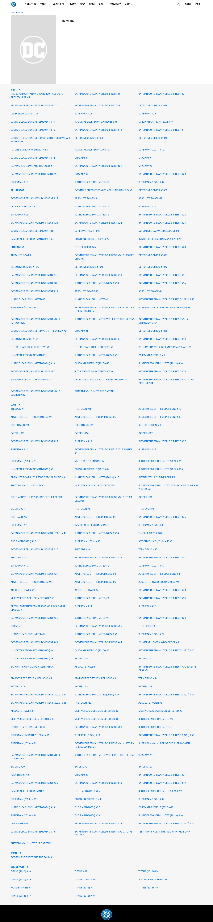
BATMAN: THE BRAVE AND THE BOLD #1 (32, 166)
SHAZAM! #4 (81, 157)
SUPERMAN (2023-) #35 (87, 541)
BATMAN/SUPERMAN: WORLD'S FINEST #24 (98, 222)
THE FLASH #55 (146, 626)
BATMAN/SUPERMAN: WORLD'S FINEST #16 (162, 283)
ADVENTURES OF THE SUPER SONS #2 (31, 417)
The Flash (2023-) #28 (150, 533)
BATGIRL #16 (82, 433)
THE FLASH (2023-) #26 (87, 791)
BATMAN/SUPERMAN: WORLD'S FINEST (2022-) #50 (166, 299)
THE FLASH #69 (19, 823)
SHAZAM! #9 (81, 774)
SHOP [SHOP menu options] (101, 4)
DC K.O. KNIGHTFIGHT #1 (151, 355)
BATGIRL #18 (82, 658)
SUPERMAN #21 (147, 206)
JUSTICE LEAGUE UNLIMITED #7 (28, 634)
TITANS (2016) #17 (21, 895)
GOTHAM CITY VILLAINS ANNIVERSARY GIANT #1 (164, 347)
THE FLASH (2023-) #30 (23, 541)
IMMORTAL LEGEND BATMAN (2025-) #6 (159, 239)
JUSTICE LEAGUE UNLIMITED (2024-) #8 (32, 231)
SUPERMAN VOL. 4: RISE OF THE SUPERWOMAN (164, 307)
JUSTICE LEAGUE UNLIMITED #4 (92, 299)
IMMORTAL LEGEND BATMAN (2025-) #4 (32, 239)
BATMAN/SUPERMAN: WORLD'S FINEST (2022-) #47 (166, 694)
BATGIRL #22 (145, 658)
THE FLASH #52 (83, 702)
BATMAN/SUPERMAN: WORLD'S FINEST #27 (34, 198)
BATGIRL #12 (145, 497)
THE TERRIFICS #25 (85, 247)
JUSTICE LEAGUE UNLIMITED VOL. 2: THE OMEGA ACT (39, 330)
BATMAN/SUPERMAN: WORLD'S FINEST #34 (34, 441)
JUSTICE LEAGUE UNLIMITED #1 (92, 206)
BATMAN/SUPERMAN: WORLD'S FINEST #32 (162, 557)
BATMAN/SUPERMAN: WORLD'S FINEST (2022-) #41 (38, 694)
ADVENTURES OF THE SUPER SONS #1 (31, 678)
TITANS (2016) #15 (148, 887)
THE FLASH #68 (83, 408)
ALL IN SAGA (17, 190)
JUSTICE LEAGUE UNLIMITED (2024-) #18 (33, 831)
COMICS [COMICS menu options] (43, 4)
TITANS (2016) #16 (21, 871)
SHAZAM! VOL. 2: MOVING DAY (27, 485)
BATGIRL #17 (145, 433)
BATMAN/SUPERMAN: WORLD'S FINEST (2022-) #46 (166, 650)
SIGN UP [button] (188, 4)
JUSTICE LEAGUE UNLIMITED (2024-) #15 (33, 129)
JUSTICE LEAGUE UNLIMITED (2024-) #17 (97, 477)
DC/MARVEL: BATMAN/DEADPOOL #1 (158, 231)
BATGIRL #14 (82, 686)
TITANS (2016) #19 (21, 879)
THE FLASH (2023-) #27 (87, 807)
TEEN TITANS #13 (20, 425)
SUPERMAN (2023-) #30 (151, 149)
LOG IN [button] (197, 4)
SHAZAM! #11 (146, 755)
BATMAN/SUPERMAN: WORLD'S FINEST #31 (162, 774)
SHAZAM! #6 (145, 166)
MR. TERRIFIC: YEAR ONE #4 (89, 461)
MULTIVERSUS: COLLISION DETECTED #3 (160, 710)
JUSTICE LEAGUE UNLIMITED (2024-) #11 (33, 121)
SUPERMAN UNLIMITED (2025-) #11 (30, 735)
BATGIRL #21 (82, 766)
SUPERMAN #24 (19, 449)
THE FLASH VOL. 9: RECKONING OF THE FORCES (36, 497)
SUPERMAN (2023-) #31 (23, 799)
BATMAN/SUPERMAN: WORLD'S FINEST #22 (162, 214)
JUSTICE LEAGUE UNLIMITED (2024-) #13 (33, 363)
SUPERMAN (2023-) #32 (151, 799)
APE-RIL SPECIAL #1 (149, 425)
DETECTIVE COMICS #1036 (152, 330)
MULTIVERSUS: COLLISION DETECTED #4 (33, 719)
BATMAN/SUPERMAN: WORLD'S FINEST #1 (161, 129)
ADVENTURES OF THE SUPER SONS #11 (96, 573)
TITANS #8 (16, 626)
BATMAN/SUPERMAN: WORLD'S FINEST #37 (162, 441)
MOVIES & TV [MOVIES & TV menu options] (58, 4)
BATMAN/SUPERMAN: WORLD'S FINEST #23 (34, 222)
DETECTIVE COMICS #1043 (25, 267)
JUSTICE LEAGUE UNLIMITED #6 (155, 727)
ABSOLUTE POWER (21, 255)
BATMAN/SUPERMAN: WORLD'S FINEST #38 (98, 727)
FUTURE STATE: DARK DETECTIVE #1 (30, 149)
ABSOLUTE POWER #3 (86, 291)
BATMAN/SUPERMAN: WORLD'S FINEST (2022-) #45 (38, 533)
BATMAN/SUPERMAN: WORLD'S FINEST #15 (34, 275)
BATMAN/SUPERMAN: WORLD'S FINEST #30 (162, 590)
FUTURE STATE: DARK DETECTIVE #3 (94, 347)
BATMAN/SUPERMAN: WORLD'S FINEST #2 (34, 371)
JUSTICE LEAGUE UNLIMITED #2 (92, 182)
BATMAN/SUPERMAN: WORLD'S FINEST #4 (98, 339)
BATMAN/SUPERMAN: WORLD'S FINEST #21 (98, 166)
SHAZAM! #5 (81, 330)
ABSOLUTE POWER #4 (150, 291)
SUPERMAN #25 (147, 113)
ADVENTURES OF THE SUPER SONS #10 (159, 408)
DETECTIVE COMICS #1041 (25, 339)
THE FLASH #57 (83, 508)
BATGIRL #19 (145, 686)
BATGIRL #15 (18, 686)
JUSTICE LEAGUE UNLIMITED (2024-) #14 (33, 157)
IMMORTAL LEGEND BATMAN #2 (92, 149)
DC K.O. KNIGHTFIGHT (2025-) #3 (92, 363)
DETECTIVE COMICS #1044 (25, 113)
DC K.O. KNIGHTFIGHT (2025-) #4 (155, 121)
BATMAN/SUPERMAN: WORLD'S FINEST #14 (162, 339)
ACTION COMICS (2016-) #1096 (155, 541)
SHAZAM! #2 (18, 247)
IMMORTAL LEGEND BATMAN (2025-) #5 (96, 121)
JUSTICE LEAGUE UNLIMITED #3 (28, 299)
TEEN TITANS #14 (147, 678)
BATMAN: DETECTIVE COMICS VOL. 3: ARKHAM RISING (104, 190)
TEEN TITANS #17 (147, 549)
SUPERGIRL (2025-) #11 (87, 735)
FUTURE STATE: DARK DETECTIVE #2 (30, 347)
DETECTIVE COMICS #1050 (152, 190)
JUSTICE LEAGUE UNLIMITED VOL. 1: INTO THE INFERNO (105, 319)
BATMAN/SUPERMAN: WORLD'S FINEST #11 (162, 275)
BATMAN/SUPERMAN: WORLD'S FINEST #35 (162, 517)
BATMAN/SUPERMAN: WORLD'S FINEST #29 (162, 174)
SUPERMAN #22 (19, 214)
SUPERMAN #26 (19, 525)
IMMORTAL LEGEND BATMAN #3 (28, 355)
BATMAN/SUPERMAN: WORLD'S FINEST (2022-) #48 (38, 702)
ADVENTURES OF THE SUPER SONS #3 (95, 678)
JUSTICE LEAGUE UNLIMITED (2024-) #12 (97, 355)
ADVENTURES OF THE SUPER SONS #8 (159, 417)
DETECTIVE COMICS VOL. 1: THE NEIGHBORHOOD (101, 379)
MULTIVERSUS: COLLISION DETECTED (95, 485)
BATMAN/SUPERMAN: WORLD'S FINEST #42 (162, 783)
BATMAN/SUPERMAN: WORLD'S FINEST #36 (34, 618)
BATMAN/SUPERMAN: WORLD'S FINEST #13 (98, 129)
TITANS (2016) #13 (85, 887)
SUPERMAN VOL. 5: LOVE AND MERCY (31, 379)
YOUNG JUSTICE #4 (85, 879)
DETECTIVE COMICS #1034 (152, 105)
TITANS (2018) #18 (85, 895)
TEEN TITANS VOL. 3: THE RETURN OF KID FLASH (164, 831)
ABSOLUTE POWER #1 (86, 198)
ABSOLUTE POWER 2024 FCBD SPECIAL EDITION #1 (39, 477)
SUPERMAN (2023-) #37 (151, 182)
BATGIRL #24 (18, 508)
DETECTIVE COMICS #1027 (152, 255)
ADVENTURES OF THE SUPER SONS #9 (95, 582)
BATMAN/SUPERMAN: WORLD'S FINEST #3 (161, 93)
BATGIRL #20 (18, 766)
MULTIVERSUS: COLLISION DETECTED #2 (96, 710)
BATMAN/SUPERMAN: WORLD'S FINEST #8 (34, 283)
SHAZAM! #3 (81, 174)
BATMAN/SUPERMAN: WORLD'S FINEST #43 (34, 642)
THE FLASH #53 (19, 517)
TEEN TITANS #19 (84, 425)
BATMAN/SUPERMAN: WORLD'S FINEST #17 (34, 291)
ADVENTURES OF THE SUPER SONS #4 (159, 573)
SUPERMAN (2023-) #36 (23, 307)
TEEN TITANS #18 (20, 774)
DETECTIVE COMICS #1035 (89, 138)
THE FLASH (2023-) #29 (87, 815)
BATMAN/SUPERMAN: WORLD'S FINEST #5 (98, 93)
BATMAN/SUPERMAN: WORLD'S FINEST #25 (34, 174)
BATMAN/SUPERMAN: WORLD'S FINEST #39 (34, 783)
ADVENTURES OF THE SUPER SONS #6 (31, 582)
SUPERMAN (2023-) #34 (23, 815)
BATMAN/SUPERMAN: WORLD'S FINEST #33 (162, 598)
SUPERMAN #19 (19, 182)
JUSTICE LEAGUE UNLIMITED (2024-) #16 (160, 363)
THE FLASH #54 (146, 508)
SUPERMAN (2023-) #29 (87, 231)
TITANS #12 (81, 871)
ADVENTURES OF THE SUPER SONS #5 (95, 417)
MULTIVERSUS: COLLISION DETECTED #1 (33, 598)
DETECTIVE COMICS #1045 (89, 267)
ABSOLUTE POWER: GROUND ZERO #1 (158, 582)
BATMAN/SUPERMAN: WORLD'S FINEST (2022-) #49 (166, 823)
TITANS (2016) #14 (148, 871)
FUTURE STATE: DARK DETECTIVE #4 (94, 371)
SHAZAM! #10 (82, 549)
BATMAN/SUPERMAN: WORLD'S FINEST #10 (98, 275)
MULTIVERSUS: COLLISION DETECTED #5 (96, 719)
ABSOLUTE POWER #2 (150, 198)
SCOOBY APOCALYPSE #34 (152, 879)
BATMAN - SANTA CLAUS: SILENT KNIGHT (33, 666)
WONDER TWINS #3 (21, 887)
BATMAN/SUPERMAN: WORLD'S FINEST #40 (98, 783)
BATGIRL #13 (18, 433)
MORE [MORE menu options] (127, 4)
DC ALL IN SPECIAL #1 (23, 206)
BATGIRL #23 (145, 766)
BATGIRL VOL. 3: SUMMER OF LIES (156, 477)
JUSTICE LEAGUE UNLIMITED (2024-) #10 (97, 283)
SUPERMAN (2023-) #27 (23, 461)
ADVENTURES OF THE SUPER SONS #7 (95, 517)
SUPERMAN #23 (83, 113)
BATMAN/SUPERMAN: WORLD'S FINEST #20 (162, 247)
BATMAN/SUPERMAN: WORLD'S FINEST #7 (34, 105)
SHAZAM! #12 (18, 557)
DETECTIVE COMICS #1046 (152, 138)
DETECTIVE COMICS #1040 (152, 267)
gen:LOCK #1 (17, 408)
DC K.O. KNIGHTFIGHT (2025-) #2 (92, 239)
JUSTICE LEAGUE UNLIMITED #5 (92, 214)
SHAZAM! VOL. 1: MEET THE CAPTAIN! (95, 391)
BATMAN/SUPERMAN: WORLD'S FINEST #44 (98, 642)
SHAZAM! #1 (145, 157)
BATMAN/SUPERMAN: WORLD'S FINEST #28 (162, 371)
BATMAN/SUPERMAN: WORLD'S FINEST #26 (162, 222)
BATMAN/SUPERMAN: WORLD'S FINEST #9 (98, 105)
